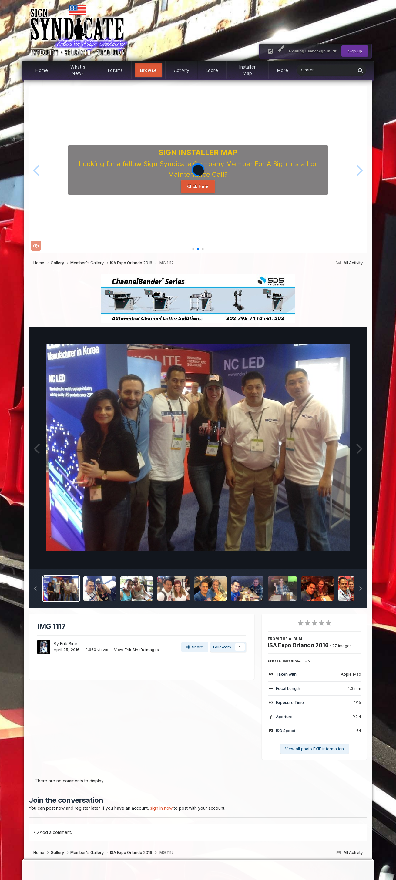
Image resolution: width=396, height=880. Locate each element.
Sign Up (355, 51)
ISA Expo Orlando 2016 (298, 645)
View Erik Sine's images (136, 649)
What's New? (77, 70)
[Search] (310, 70)
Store (212, 70)
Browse (148, 70)
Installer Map (247, 70)
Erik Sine (68, 643)
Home (41, 70)
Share (194, 646)
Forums (115, 70)
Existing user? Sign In (313, 51)
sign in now (161, 808)
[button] (36, 169)
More (282, 70)
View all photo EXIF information (314, 748)
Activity (182, 70)
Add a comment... (54, 832)
